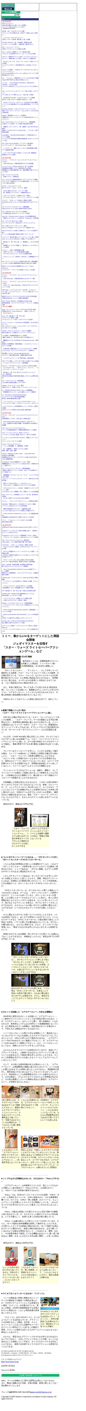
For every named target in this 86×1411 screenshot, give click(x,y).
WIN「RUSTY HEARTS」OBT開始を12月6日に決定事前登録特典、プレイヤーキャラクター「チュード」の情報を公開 (20, 302)
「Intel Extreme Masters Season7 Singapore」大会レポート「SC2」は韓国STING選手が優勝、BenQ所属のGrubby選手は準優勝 (20, 423)
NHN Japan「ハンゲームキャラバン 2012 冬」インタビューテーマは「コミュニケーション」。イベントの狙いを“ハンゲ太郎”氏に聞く (20, 291)
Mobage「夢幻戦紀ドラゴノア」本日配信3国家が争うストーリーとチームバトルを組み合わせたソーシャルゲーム (20, 117)
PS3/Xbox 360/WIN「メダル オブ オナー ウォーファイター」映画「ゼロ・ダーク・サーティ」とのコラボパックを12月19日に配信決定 (20, 110)
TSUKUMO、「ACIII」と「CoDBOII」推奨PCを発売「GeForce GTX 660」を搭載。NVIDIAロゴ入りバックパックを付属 (20, 546)
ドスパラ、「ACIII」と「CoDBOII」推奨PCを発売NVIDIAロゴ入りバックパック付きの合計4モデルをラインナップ (20, 202)
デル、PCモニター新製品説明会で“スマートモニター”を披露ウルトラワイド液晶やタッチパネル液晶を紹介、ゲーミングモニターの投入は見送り (20, 181)
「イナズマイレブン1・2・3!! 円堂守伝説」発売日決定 (18, 358)
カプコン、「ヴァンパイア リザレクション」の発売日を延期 (20, 501)
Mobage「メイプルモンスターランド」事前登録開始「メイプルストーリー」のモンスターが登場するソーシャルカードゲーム (20, 604)
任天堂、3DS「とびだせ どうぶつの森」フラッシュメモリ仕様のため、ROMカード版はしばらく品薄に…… (20, 32)
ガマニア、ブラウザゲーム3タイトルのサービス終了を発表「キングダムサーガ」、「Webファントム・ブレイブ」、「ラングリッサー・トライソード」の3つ (20, 367)
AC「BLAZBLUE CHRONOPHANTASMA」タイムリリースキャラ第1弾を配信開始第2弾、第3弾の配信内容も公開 (14, 396)
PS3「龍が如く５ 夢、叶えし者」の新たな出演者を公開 (18, 590)
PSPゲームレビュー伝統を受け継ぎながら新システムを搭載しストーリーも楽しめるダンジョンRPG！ (14, 25)
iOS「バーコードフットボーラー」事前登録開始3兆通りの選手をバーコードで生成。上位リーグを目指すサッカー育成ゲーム (20, 470)
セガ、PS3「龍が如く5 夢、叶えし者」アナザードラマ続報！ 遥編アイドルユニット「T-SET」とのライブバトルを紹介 (17, 317)
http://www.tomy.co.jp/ (10, 1362)
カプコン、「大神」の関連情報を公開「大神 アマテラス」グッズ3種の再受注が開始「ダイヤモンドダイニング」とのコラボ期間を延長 (17, 251)
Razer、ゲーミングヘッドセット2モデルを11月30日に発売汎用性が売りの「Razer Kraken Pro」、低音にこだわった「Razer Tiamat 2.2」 (19, 311)
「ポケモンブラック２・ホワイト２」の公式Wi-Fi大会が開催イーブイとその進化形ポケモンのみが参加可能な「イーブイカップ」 (20, 104)
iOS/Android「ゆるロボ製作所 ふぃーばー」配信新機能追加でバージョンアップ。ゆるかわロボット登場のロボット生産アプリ (20, 463)
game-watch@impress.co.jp (41, 1392)
